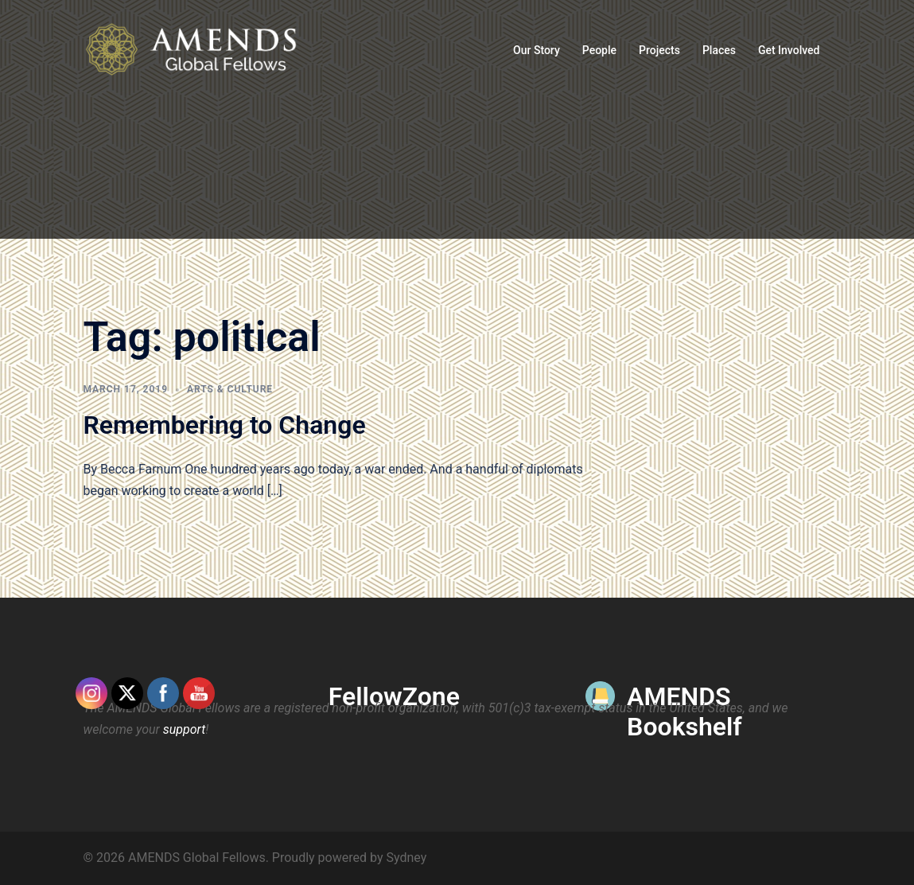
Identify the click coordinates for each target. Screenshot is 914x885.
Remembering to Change (225, 425)
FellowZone (394, 696)
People (599, 50)
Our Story (536, 50)
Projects (659, 50)
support (184, 729)
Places (719, 50)
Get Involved (789, 50)
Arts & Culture (230, 389)
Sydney (406, 857)
